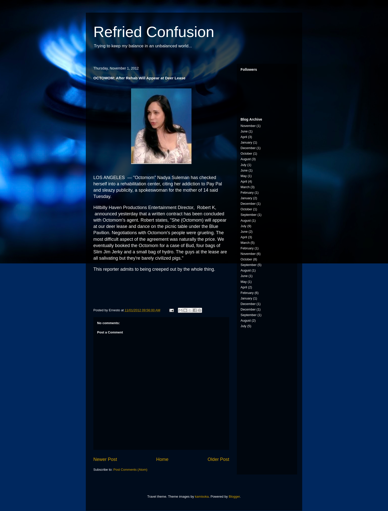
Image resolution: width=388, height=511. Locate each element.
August (246, 159)
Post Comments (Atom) (130, 469)
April (244, 137)
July (243, 165)
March (245, 187)
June (244, 131)
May (244, 176)
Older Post (218, 459)
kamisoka (202, 496)
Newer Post (105, 459)
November (248, 126)
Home (162, 459)
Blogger (234, 496)
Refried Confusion (153, 31)
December (248, 148)
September (249, 215)
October (246, 153)
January (246, 142)
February (247, 192)
